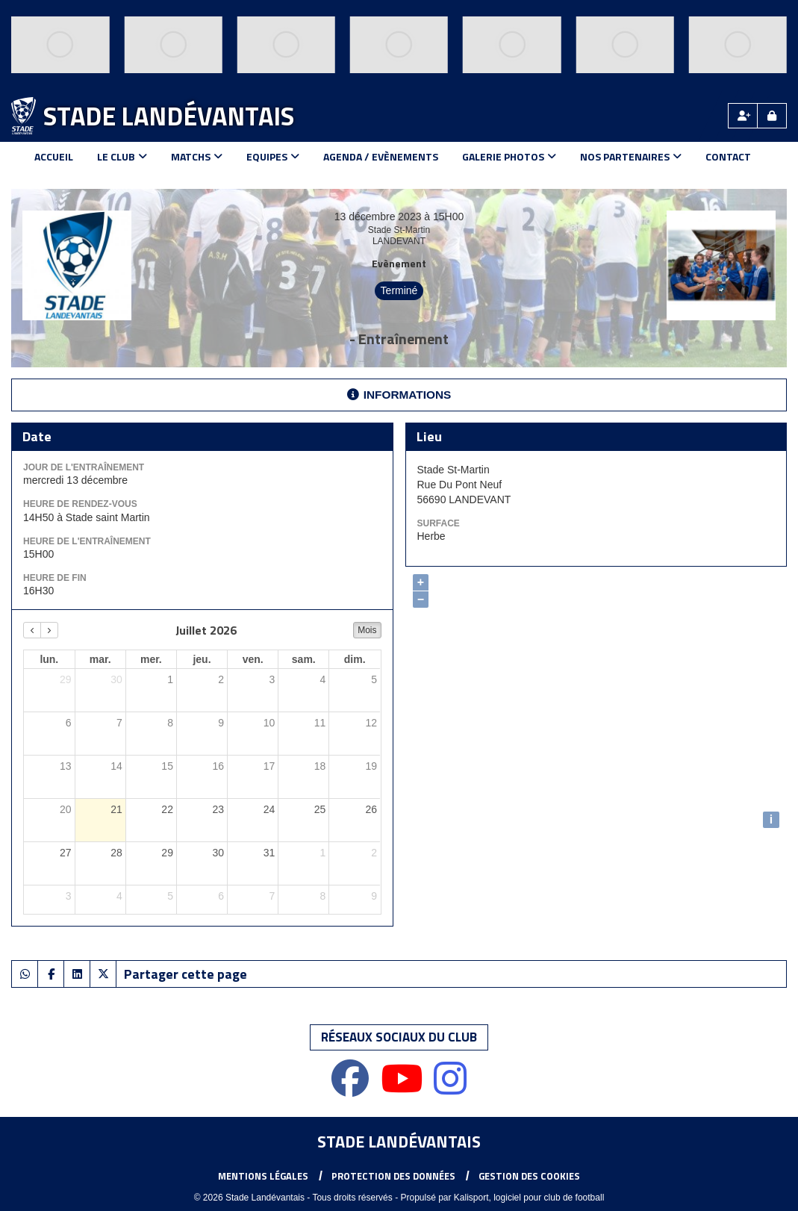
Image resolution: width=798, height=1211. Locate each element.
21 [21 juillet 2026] (116, 809)
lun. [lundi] (49, 659)
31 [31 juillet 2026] (269, 853)
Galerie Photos (509, 156)
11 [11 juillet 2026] (320, 723)
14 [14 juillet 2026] (116, 766)
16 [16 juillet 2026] (218, 766)
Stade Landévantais (168, 115)
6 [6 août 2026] (221, 896)
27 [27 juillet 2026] (66, 853)
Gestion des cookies (529, 1175)
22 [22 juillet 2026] (167, 809)
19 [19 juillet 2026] (371, 766)
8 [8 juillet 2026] (170, 723)
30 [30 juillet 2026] (218, 853)
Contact (728, 156)
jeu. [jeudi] (202, 659)
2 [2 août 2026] (374, 853)
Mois (367, 630)
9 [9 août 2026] (374, 896)
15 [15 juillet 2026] (167, 766)
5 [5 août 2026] (170, 896)
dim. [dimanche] (355, 659)
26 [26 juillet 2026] (371, 809)
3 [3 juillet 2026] (272, 679)
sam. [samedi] (304, 659)
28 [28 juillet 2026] (116, 853)
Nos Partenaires (631, 156)
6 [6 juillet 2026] (69, 723)
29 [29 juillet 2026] (167, 853)
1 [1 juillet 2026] (170, 679)
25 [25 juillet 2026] (320, 809)
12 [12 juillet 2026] (371, 723)
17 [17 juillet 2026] (269, 766)
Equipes (272, 156)
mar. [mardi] (100, 659)
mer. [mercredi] (151, 659)
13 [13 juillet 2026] (66, 766)
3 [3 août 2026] (69, 896)
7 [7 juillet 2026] (119, 723)
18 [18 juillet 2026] (320, 766)
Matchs (196, 156)
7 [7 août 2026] (272, 896)
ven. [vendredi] (253, 659)
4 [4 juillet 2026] (323, 679)
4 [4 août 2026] (119, 896)
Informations (399, 394)
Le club (122, 156)
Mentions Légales (263, 1175)
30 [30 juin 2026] (116, 679)
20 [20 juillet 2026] (66, 809)
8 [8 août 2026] (323, 896)
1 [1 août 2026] (323, 853)
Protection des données (393, 1175)
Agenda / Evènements (380, 156)
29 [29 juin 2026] (66, 679)
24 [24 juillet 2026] (269, 809)
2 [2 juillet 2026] (221, 679)
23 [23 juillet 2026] (218, 809)
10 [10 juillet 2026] (269, 723)
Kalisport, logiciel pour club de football (529, 1197)
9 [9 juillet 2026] (221, 723)
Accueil (53, 156)
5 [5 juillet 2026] (374, 679)
